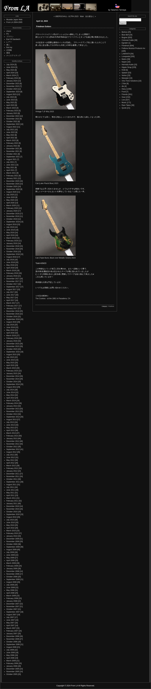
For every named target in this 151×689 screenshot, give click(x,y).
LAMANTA (126, 54)
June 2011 (10, 490)
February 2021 (12, 176)
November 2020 (12, 184)
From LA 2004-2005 (14, 22)
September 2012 (13, 449)
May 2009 (10, 558)
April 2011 (10, 495)
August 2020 (11, 192)
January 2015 (11, 373)
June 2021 (10, 165)
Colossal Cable (128, 40)
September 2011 (13, 482)
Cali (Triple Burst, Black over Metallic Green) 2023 (55, 258)
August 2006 (11, 647)
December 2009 (12, 539)
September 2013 (13, 417)
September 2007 (13, 612)
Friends (125, 94)
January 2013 (11, 438)
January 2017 (11, 308)
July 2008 (10, 585)
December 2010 (12, 506)
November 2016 (12, 314)
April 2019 (10, 235)
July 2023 (10, 97)
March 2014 (11, 401)
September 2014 (13, 384)
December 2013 (12, 409)
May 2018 (10, 265)
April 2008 (10, 593)
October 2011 (11, 479)
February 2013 (12, 436)
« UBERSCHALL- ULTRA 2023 (66, 16)
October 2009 (11, 544)
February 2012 (12, 468)
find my (9, 47)
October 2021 (11, 154)
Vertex (124, 75)
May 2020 (10, 200)
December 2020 (12, 181)
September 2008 (13, 579)
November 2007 (12, 606)
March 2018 (11, 270)
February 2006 (12, 663)
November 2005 (12, 671)
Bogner (124, 37)
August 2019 (11, 224)
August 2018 (11, 257)
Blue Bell (125, 35)
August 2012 (11, 452)
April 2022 (10, 138)
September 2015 (13, 352)
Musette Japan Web (14, 20)
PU (7, 34)
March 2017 (11, 303)
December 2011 (12, 474)
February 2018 (12, 273)
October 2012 (11, 447)
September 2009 (13, 547)
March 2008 (11, 596)
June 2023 (10, 100)
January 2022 (11, 146)
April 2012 (10, 463)
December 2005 (12, 669)
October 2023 (11, 89)
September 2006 (13, 644)
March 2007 (11, 628)
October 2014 (11, 382)
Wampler (125, 78)
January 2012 (11, 471)
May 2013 (10, 428)
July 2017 (10, 292)
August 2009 (11, 550)
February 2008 (12, 598)
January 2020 (11, 211)
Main (82, 16)
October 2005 (11, 674)
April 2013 (10, 430)
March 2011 (11, 498)
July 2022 (10, 130)
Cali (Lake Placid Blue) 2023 (46, 183)
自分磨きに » (90, 16)
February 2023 (12, 111)
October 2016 (11, 317)
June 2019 (10, 230)
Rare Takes (126, 105)
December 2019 (12, 214)
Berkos (124, 32)
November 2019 (12, 216)
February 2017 (12, 306)
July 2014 (10, 390)
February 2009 (12, 566)
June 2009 (10, 555)
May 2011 (10, 493)
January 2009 (11, 569)
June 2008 (10, 587)
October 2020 (11, 186)
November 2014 (12, 379)
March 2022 (11, 140)
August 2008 (11, 582)
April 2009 (10, 560)
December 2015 (12, 344)
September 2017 (13, 287)
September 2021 (13, 157)
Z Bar (124, 83)
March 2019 (11, 238)
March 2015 (11, 368)
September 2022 (13, 124)
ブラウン (10, 37)
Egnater (125, 43)
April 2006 (10, 658)
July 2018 (10, 260)
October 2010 (11, 512)
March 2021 (11, 173)
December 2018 (12, 246)
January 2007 (11, 634)
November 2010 (12, 509)
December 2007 (12, 604)
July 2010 (10, 520)
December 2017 (12, 279)
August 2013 (11, 419)
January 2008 (11, 601)
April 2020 (10, 203)
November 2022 (12, 119)
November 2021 (12, 151)
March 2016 (11, 335)
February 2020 (12, 208)
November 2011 (12, 476)
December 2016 (12, 311)
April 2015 (10, 365)
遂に (8, 45)
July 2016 (10, 325)
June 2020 (10, 197)
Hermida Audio (128, 65)
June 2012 (10, 457)
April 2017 (10, 300)
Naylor (124, 62)
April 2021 (10, 170)
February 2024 (12, 78)
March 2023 (11, 108)
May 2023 (10, 102)
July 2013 (10, 422)
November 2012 (12, 444)
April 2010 (10, 528)
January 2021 (11, 178)
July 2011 (10, 487)
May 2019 (10, 233)
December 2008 (12, 571)
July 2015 (10, 357)
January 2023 (11, 113)
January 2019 (11, 243)
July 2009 (10, 552)
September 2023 (13, 92)
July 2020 (10, 195)
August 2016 (11, 322)
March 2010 (11, 531)
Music (124, 102)
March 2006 (11, 661)
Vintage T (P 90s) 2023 (44, 111)
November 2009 (12, 541)
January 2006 (11, 666)
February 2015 (12, 371)
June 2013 (10, 425)
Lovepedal (126, 56)
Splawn (124, 73)
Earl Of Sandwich (13, 39)
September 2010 (13, 514)
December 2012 (12, 441)
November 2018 (12, 249)
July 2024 (10, 65)
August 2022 (11, 127)
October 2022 (11, 121)
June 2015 (10, 360)
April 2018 (10, 268)
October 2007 (11, 609)
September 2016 (13, 319)
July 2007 (10, 617)
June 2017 (10, 295)
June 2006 (10, 653)
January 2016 (11, 341)
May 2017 (10, 298)
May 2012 (10, 460)
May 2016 (10, 330)
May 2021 (10, 167)
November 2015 (12, 346)
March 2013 (11, 433)
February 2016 (12, 338)
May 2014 (10, 395)
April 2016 (10, 333)
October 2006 (11, 642)
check (8, 31)
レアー (9, 42)
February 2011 (12, 501)
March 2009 (11, 563)
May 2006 (10, 655)
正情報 (9, 50)
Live (123, 100)
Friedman (111, 306)
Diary (124, 89)
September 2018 (13, 254)
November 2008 (12, 574)
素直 (8, 53)
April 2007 (10, 625)
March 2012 (11, 466)
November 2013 (12, 411)
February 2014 (12, 403)
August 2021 (11, 159)
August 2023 (11, 94)
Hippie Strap (127, 67)
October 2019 (11, 219)
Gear (124, 97)
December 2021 (12, 149)
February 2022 (12, 143)
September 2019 (13, 222)
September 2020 (13, 189)
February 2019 (12, 241)
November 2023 (12, 86)
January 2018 (11, 276)
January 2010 (11, 536)
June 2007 (10, 620)
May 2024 (10, 70)
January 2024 (11, 81)
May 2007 (10, 623)
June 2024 (10, 67)
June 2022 (10, 132)
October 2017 (11, 284)
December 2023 (12, 83)
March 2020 (11, 205)
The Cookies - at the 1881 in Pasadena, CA (52, 298)
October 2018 (11, 251)
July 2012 (10, 455)
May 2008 (10, 590)
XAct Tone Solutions (130, 81)
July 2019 (10, 227)
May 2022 (10, 135)
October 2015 (11, 349)
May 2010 (10, 525)
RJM (123, 70)
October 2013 (11, 414)
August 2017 (11, 289)
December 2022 (12, 116)
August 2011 (11, 485)
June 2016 (10, 327)
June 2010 (10, 522)
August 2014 (11, 387)
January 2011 (11, 503)
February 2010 (12, 533)
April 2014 (10, 398)
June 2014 (10, 392)
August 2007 (11, 615)
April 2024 (10, 73)
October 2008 (11, 577)
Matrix (124, 59)
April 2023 (10, 105)
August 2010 (11, 517)
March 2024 (11, 75)
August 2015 (11, 354)
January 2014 (11, 406)
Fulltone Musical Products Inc (133, 48)
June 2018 (10, 262)
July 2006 (10, 650)
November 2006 (12, 639)
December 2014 (12, 376)
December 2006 (12, 636)
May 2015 (10, 363)
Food (124, 92)
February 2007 (12, 631)
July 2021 (10, 162)
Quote (124, 108)
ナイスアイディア (13, 55)
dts (123, 86)
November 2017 (12, 281)
